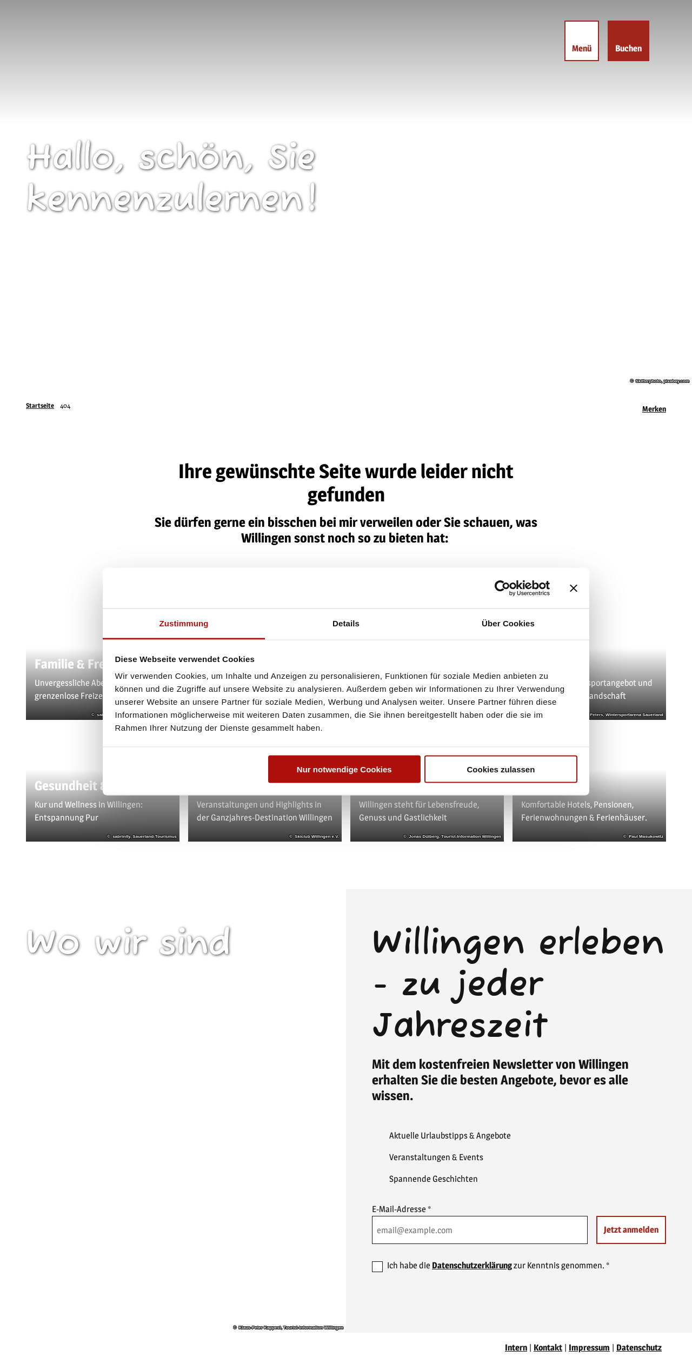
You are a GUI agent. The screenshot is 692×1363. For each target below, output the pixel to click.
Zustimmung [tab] (184, 623)
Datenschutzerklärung (472, 1265)
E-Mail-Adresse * (401, 1209)
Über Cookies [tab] (508, 623)
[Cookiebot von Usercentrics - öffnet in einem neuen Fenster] (502, 588)
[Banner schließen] (573, 588)
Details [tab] (346, 623)
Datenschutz (639, 1347)
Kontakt (548, 1347)
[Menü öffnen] (581, 41)
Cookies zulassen (501, 768)
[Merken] (654, 405)
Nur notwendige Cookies (344, 768)
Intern (516, 1347)
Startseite (40, 405)
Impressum (589, 1347)
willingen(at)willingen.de (88, 1101)
